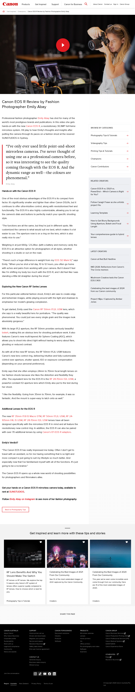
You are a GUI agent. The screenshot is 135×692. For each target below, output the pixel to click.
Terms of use (48, 684)
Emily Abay (43, 118)
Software (58, 641)
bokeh (5, 332)
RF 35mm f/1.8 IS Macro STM (27, 416)
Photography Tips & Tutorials (104, 135)
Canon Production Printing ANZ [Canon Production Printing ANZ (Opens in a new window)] (118, 636)
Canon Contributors (100, 166)
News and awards (10, 652)
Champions (22, 11)
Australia (13, 684)
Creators (53, 601)
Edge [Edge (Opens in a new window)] (108, 657)
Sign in (115, 4)
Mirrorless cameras (87, 633)
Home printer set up (36, 633)
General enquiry (35, 660)
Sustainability (8, 641)
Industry (58, 636)
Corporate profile (10, 639)
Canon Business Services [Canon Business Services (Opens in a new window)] (116, 633)
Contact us (108, 4)
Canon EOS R (33, 126)
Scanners (83, 652)
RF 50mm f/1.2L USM (54, 416)
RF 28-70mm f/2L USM (61, 379)
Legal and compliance (11, 647)
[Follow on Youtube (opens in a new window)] (45, 674)
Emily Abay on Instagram (22, 499)
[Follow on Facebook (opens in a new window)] (49, 674)
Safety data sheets (35, 647)
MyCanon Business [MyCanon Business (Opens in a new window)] (37, 644)
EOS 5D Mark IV (63, 260)
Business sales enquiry (37, 662)
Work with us (8, 644)
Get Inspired (40, 4)
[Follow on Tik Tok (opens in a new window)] (40, 674)
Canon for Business (73, 4)
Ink (81, 641)
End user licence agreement (39, 649)
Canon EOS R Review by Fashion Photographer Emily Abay (48, 11)
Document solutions (62, 633)
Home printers (85, 639)
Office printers (85, 644)
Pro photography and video (89, 647)
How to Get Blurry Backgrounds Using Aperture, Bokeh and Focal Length (106, 223)
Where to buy (34, 665)
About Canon (8, 633)
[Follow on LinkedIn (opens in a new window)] (54, 674)
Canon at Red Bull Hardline (103, 259)
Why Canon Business (11, 636)
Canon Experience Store (114, 647)
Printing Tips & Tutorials (101, 151)
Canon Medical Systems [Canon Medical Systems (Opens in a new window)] (115, 641)
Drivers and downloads (37, 636)
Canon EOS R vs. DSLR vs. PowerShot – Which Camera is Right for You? (107, 191)
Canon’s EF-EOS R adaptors (57, 432)
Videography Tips (99, 143)
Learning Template (99, 213)
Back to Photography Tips (15, 510)
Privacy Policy (36, 684)
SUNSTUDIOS (16, 491)
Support (55, 4)
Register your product (37, 639)
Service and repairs (36, 641)
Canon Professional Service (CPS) (117, 639)
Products (26, 4)
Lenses (82, 636)
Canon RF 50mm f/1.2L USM (47, 309)
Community (8, 649)
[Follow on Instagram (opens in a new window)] (35, 674)
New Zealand (23, 684)
